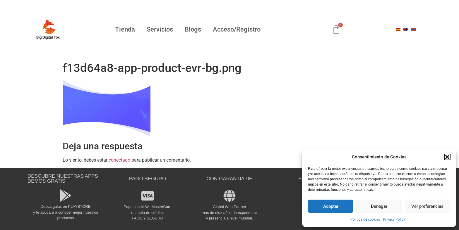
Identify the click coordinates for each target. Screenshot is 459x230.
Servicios (160, 29)
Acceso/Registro (237, 29)
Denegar (379, 206)
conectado (119, 160)
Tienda (125, 29)
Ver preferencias (427, 206)
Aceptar (330, 206)
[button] (447, 157)
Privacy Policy (394, 219)
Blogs (193, 29)
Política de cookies (365, 219)
